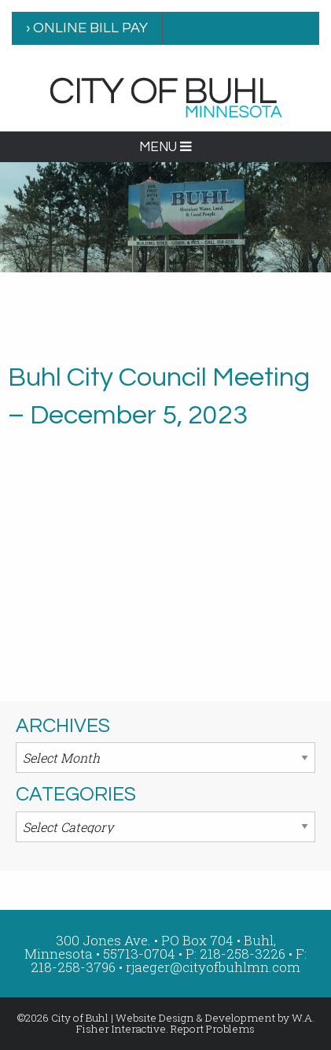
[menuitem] (87, 28)
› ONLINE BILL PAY (87, 27)
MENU (165, 147)
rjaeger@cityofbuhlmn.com (213, 967)
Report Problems (213, 1029)
